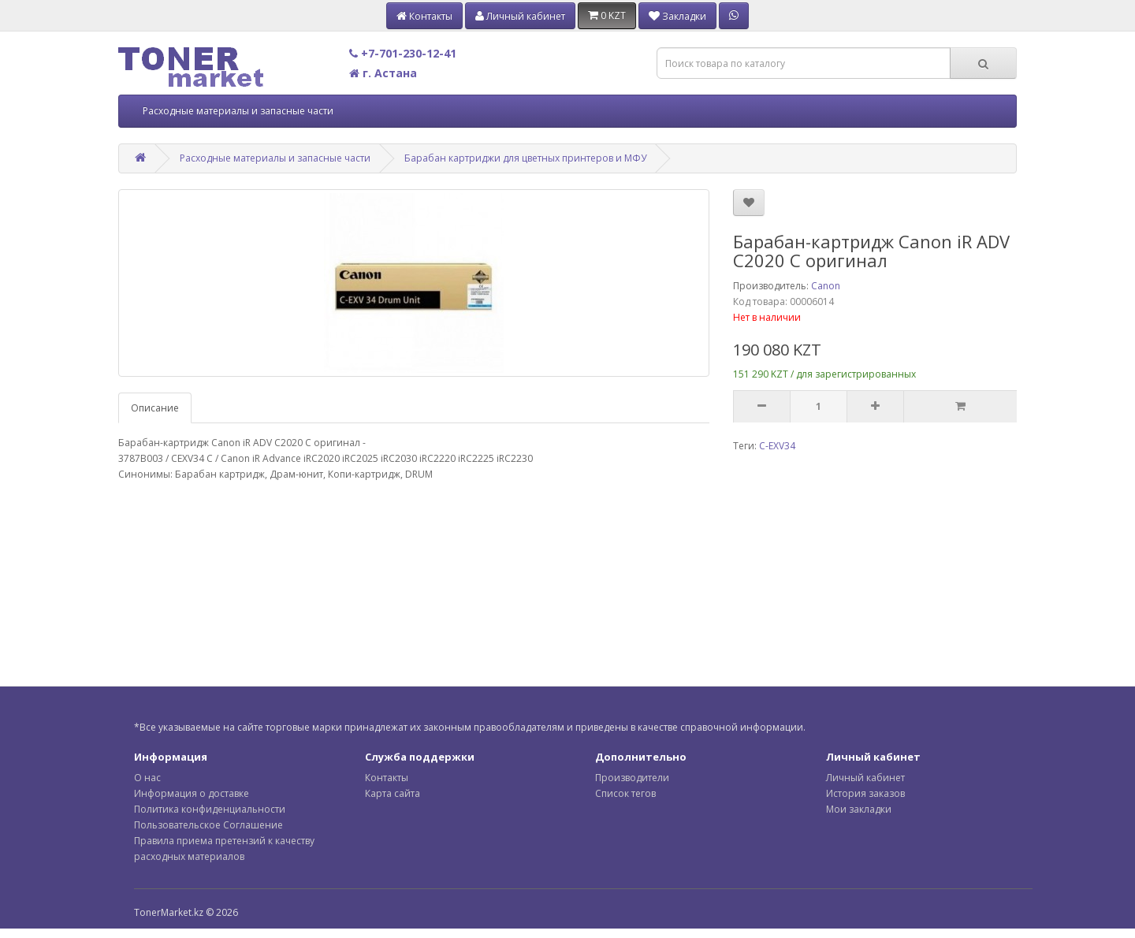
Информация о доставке (191, 793)
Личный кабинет (865, 777)
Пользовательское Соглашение (208, 825)
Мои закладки (858, 809)
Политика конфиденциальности (209, 809)
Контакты (386, 777)
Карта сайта (392, 793)
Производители (632, 777)
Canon (825, 285)
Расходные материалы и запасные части (238, 110)
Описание (155, 408)
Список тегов (625, 793)
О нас (147, 777)
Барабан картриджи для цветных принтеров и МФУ (525, 158)
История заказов (865, 793)
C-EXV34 (777, 445)
